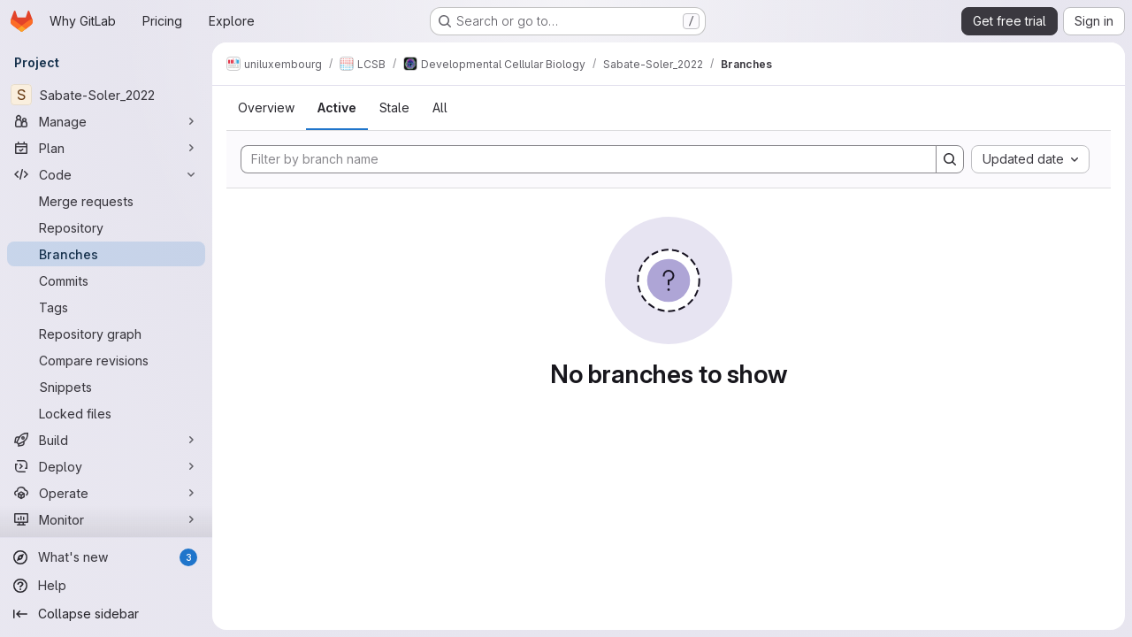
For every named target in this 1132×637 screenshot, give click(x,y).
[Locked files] (106, 413)
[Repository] (106, 227)
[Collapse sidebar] (106, 614)
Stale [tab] (394, 107)
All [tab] (439, 107)
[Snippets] (106, 386)
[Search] (950, 159)
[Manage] (106, 121)
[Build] (106, 439)
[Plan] (106, 147)
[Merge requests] (106, 200)
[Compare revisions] (106, 360)
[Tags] (106, 307)
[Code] (106, 174)
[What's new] (106, 557)
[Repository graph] (106, 333)
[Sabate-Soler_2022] (106, 94)
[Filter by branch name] (589, 159)
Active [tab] (336, 107)
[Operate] (106, 492)
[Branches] (106, 254)
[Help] (106, 585)
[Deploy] (106, 466)
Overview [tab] (266, 107)
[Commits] (106, 280)
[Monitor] (106, 519)
